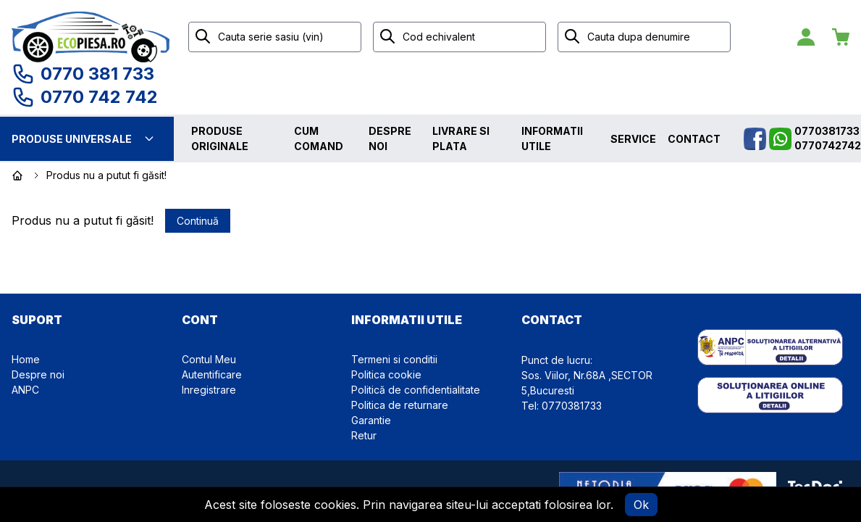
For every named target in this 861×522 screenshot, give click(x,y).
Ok (641, 504)
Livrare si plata (461, 138)
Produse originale (219, 138)
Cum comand (318, 138)
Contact (694, 139)
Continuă (198, 221)
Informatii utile (552, 138)
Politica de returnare (399, 405)
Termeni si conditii (394, 359)
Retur (364, 435)
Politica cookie (386, 374)
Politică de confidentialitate (415, 390)
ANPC (25, 390)
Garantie (371, 420)
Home (26, 359)
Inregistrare (209, 390)
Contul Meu (209, 359)
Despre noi (390, 138)
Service (633, 139)
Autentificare (212, 374)
